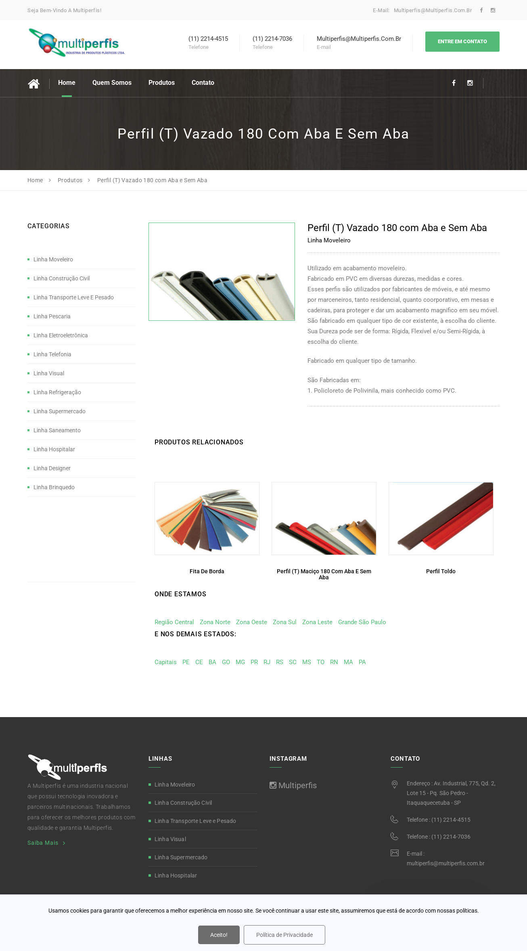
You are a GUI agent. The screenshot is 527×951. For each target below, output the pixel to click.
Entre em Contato (462, 41)
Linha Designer (52, 468)
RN (334, 662)
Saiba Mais (42, 842)
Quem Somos (112, 82)
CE (199, 662)
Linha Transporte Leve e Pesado (73, 297)
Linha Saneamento (57, 430)
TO (320, 662)
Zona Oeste (251, 622)
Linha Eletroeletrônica (60, 335)
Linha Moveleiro (53, 259)
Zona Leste (317, 622)
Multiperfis (293, 785)
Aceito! (219, 935)
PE (186, 662)
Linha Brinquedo (54, 487)
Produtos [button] (161, 82)
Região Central (174, 622)
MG (240, 662)
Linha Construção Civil (61, 278)
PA (362, 662)
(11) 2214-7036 (451, 836)
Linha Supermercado (59, 411)
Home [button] (66, 82)
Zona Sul (285, 622)
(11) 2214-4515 (451, 819)
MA (348, 662)
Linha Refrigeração (57, 392)
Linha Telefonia (52, 354)
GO (226, 662)
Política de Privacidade (284, 935)
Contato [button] (203, 82)
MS (306, 662)
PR (254, 662)
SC (293, 662)
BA (212, 662)
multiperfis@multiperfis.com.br (433, 10)
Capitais (166, 662)
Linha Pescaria (52, 316)
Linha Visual (48, 373)
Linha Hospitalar (54, 449)
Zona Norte (215, 622)
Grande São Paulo (362, 622)
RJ (267, 662)
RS (279, 662)
